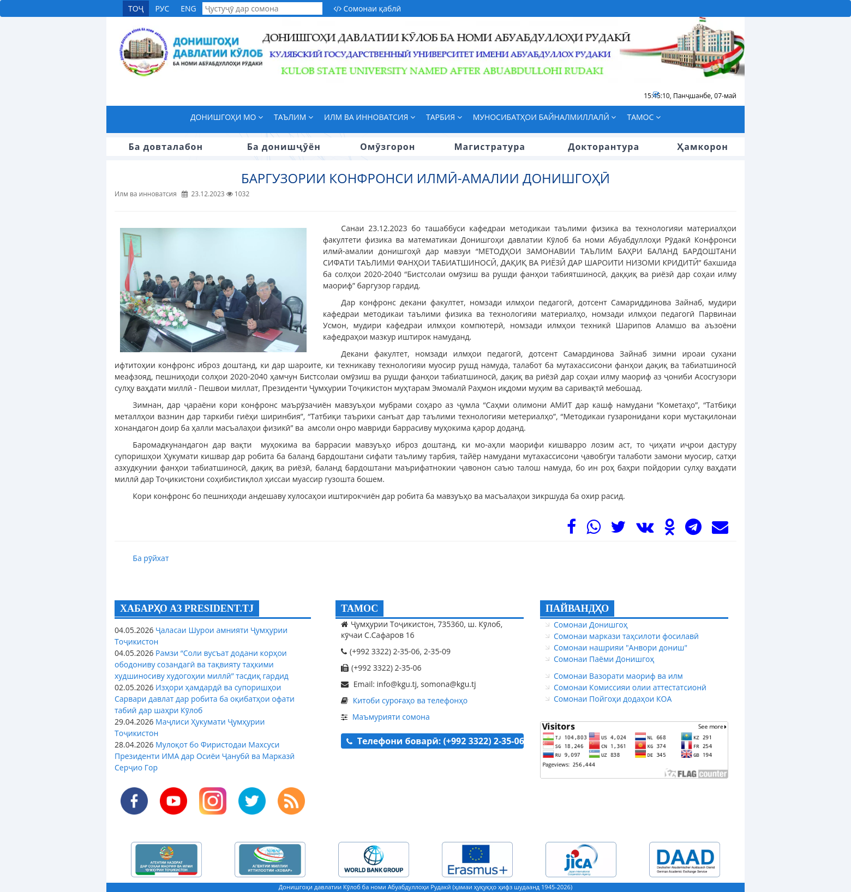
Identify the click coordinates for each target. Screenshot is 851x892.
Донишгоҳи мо (226, 117)
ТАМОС (359, 608)
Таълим (293, 117)
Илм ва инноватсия (369, 117)
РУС (162, 8)
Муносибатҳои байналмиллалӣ (544, 117)
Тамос (644, 117)
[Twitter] (618, 530)
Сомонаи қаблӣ (367, 8)
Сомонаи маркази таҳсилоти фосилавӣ (626, 636)
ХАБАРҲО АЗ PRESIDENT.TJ (187, 608)
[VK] (645, 530)
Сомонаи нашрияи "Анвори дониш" (620, 647)
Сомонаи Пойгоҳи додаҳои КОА (613, 699)
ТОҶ (135, 8)
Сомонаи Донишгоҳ (590, 624)
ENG (188, 8)
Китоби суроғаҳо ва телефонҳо (410, 700)
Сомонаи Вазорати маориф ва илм (618, 676)
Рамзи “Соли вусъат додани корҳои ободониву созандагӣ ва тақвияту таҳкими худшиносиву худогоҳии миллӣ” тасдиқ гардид (202, 664)
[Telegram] (693, 530)
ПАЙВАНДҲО (577, 608)
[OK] (669, 530)
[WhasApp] (593, 530)
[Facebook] (571, 530)
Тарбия (444, 117)
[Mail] (720, 530)
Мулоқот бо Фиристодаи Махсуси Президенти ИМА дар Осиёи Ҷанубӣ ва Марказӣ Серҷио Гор (205, 756)
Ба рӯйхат (151, 558)
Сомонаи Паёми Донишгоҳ (604, 659)
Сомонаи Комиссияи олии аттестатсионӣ (630, 687)
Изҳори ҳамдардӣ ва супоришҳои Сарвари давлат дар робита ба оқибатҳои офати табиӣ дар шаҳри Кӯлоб (205, 698)
